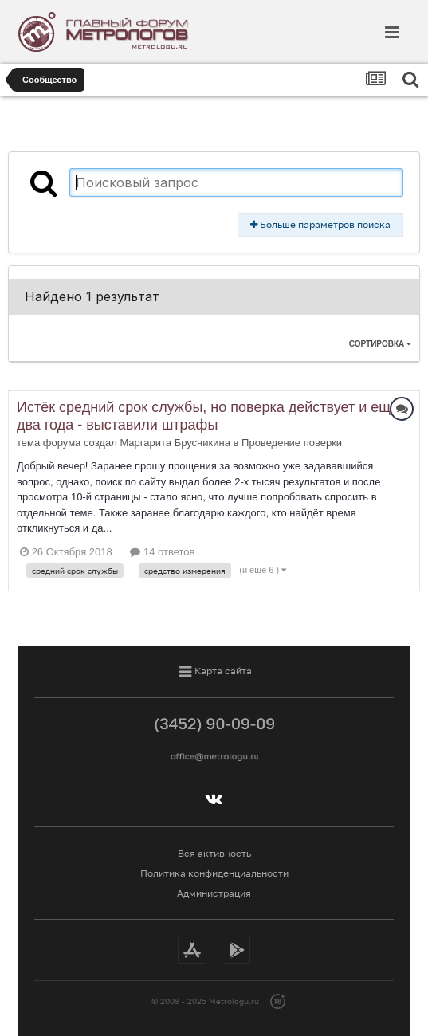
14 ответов (162, 552)
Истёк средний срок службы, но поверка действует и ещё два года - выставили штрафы (208, 416)
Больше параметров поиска (320, 224)
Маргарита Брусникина (175, 443)
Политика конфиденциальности (214, 873)
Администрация (214, 893)
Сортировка (380, 343)
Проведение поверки (291, 443)
